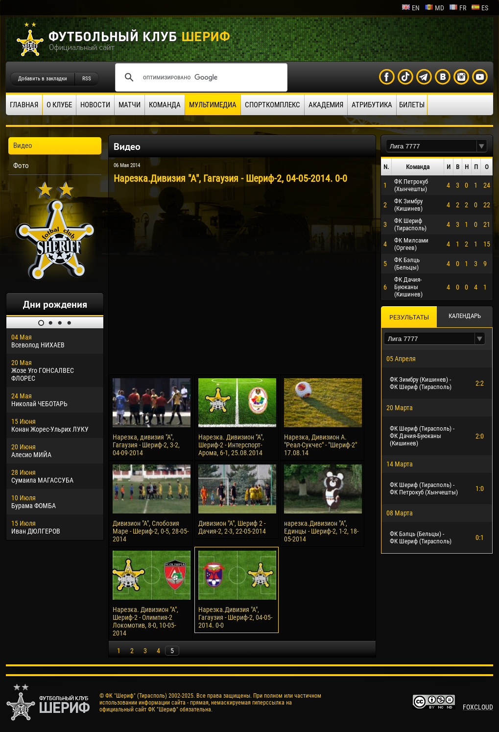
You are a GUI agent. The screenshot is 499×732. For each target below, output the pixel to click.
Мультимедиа (213, 104)
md (434, 8)
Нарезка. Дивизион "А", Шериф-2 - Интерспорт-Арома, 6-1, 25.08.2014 (231, 445)
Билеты (412, 104)
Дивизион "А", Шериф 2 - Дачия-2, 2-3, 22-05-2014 (232, 527)
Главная (24, 104)
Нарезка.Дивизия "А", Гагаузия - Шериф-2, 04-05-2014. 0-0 (235, 617)
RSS (86, 78)
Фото (21, 165)
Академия (326, 104)
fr (457, 8)
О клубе (59, 104)
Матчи (130, 104)
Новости (95, 104)
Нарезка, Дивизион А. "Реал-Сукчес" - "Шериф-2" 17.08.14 (320, 445)
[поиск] (200, 77)
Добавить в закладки (42, 78)
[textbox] (431, 146)
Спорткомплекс (272, 104)
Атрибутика (372, 104)
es (479, 8)
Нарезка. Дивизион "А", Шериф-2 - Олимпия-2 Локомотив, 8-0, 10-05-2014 (145, 621)
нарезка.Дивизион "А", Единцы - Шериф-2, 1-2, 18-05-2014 (321, 531)
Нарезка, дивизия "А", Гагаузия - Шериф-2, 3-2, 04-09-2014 (146, 445)
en (411, 8)
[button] (481, 146)
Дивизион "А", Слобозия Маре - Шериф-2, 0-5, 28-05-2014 (151, 531)
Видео (22, 145)
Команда (165, 104)
